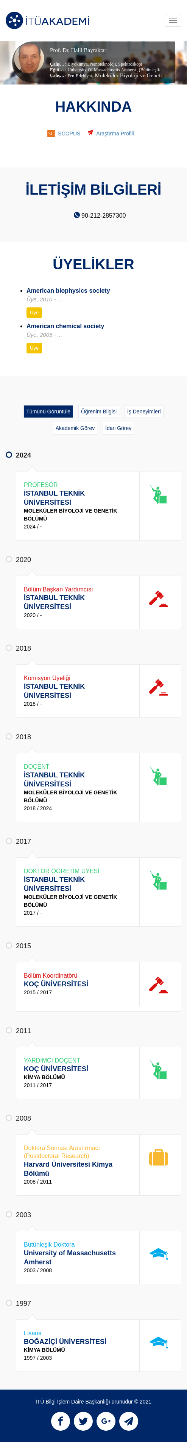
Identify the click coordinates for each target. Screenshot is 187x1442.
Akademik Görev (75, 428)
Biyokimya (77, 64)
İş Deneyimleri (144, 411)
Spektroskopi (129, 64)
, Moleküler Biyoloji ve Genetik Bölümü (138, 75)
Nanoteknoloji (102, 64)
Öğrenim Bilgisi (99, 411)
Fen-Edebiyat (79, 75)
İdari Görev (118, 428)
